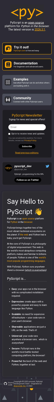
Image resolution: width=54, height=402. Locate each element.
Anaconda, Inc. (20, 386)
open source (28, 218)
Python (14, 222)
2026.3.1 (40, 29)
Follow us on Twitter (28, 180)
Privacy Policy (30, 140)
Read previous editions (26, 152)
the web (24, 234)
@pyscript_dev (20, 169)
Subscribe (27, 146)
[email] (27, 127)
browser (28, 222)
